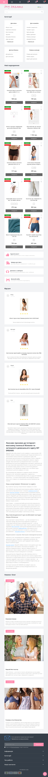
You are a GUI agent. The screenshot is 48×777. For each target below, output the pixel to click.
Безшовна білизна (11, 37)
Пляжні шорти (30, 56)
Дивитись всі (9, 41)
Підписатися (38, 744)
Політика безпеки (15, 747)
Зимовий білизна (31, 39)
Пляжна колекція (31, 37)
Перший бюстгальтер (12, 669)
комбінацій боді (22, 528)
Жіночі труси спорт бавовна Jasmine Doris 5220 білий (24, 318)
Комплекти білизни (11, 29)
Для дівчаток (9, 54)
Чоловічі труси (30, 29)
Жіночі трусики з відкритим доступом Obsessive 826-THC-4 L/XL (14, 128)
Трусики (8, 34)
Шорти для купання (32, 59)
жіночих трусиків (14, 492)
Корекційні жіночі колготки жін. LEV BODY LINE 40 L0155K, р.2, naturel (14, 200)
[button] (20, 2)
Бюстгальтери (9, 32)
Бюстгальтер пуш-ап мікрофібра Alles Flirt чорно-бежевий (24, 389)
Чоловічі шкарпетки (32, 27)
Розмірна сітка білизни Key (14, 720)
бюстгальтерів (15, 526)
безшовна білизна (20, 531)
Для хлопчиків (9, 56)
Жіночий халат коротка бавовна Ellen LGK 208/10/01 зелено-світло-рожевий (24, 424)
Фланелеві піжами (11, 619)
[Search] (42, 11)
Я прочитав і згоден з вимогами (17, 747)
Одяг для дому (9, 39)
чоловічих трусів (32, 491)
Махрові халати (10, 545)
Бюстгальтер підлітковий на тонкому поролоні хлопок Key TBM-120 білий (24, 353)
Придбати (14, 102)
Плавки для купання (32, 54)
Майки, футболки (31, 34)
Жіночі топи (9, 27)
